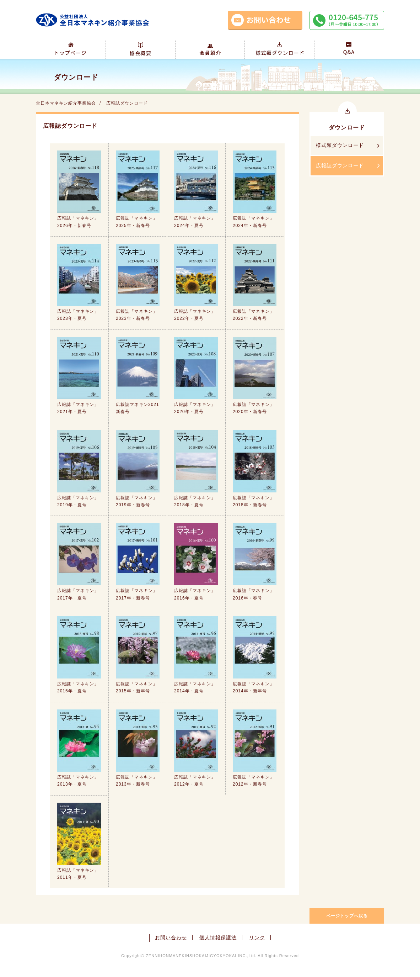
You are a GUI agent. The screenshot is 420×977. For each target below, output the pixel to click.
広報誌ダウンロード (340, 165)
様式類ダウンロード (340, 145)
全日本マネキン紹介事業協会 (66, 103)
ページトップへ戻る (347, 915)
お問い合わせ (171, 937)
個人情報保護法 (218, 937)
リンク (257, 937)
